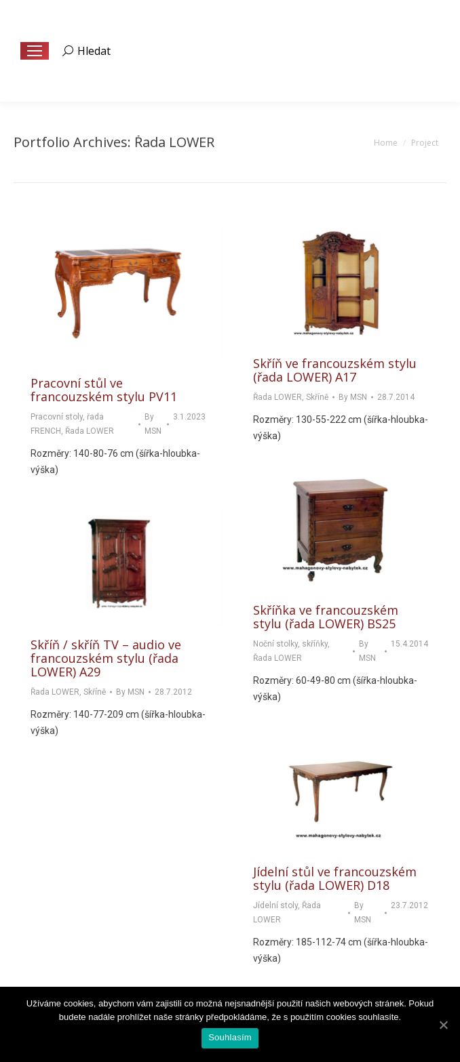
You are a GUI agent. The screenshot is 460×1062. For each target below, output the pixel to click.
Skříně (317, 397)
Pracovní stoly (57, 417)
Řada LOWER (89, 431)
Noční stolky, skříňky (290, 644)
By (153, 424)
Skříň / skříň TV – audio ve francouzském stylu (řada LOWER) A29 (106, 658)
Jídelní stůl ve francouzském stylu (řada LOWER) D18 (335, 878)
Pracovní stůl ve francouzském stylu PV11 (104, 389)
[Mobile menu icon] (34, 51)
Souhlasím (230, 1037)
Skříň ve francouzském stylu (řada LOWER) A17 (335, 370)
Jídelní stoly (275, 905)
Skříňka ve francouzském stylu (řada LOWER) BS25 (325, 616)
